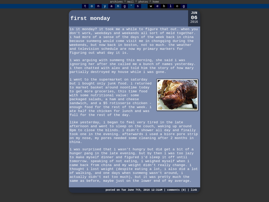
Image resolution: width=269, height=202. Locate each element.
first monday (90, 18)
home (156, 2)
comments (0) (176, 190)
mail (130, 2)
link (194, 190)
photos (143, 2)
